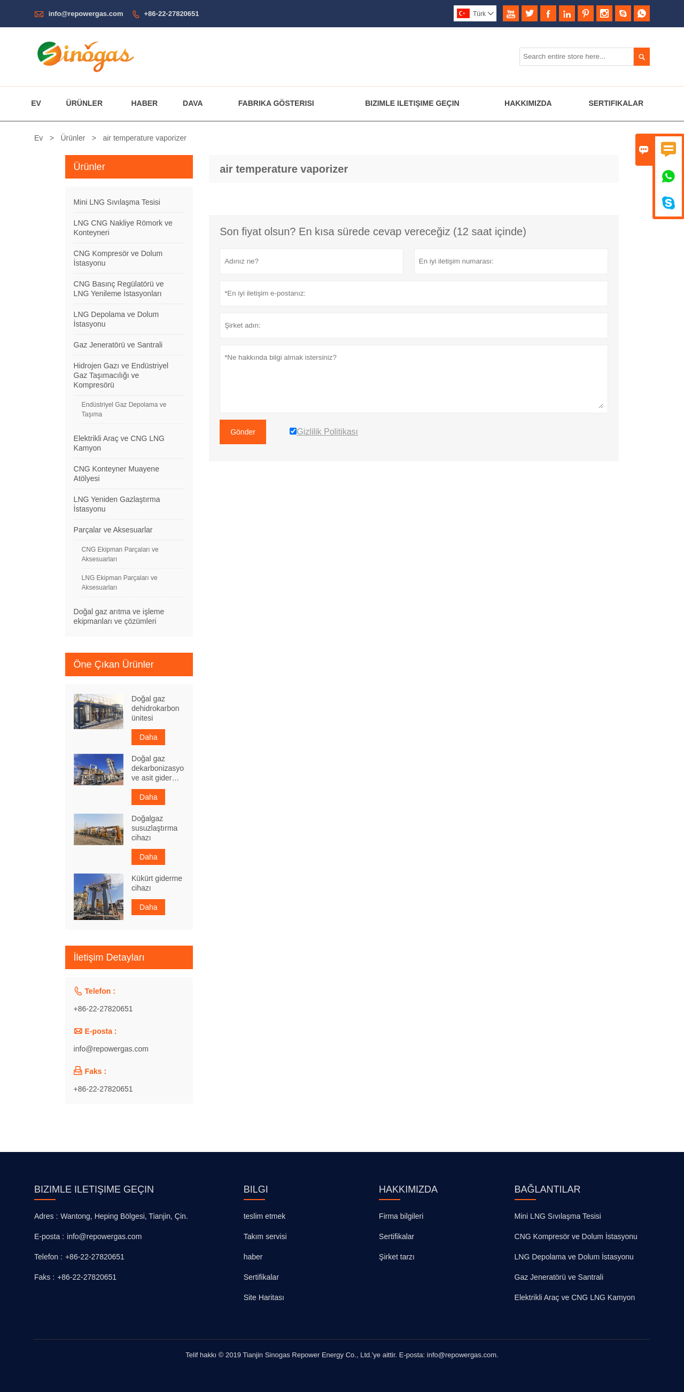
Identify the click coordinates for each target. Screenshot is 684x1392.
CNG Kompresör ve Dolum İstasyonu (576, 1236)
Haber (144, 103)
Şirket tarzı (397, 1256)
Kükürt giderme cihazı (156, 883)
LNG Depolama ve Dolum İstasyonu (574, 1256)
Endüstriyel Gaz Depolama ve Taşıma (124, 409)
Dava (193, 103)
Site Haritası (264, 1297)
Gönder (242, 432)
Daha (148, 737)
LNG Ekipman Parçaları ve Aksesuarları (120, 582)
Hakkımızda (528, 103)
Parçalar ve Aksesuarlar (113, 529)
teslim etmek (265, 1216)
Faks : (44, 1277)
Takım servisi (265, 1236)
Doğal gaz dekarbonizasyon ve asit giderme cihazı (157, 768)
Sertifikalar (615, 103)
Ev (36, 103)
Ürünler (84, 103)
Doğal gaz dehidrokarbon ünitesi (155, 708)
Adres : (46, 1216)
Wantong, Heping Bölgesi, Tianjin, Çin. (124, 1216)
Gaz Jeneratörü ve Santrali (118, 345)
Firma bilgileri (401, 1216)
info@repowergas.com (86, 14)
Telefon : (48, 1256)
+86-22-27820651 (171, 14)
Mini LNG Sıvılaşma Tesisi (117, 202)
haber (253, 1256)
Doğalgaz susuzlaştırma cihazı (154, 828)
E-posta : (49, 1236)
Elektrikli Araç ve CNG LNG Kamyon (575, 1297)
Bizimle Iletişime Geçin (412, 103)
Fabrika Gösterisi (276, 103)
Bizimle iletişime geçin (94, 1189)
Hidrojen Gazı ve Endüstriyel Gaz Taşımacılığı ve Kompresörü (121, 375)
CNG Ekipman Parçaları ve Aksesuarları (120, 554)
